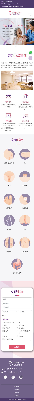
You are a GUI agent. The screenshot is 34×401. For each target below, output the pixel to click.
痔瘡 (5, 336)
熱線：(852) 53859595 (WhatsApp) (13, 369)
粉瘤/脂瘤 (22, 328)
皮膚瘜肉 (21, 325)
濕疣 (5, 325)
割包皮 (6, 331)
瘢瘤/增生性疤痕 (9, 322)
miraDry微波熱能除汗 (24, 332)
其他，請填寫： (8, 339)
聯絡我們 (17, 392)
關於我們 (17, 386)
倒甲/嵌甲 (7, 328)
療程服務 (17, 389)
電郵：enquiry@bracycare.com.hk (12, 372)
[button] (16, 46)
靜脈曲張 (21, 336)
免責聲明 (17, 396)
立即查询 (17, 347)
